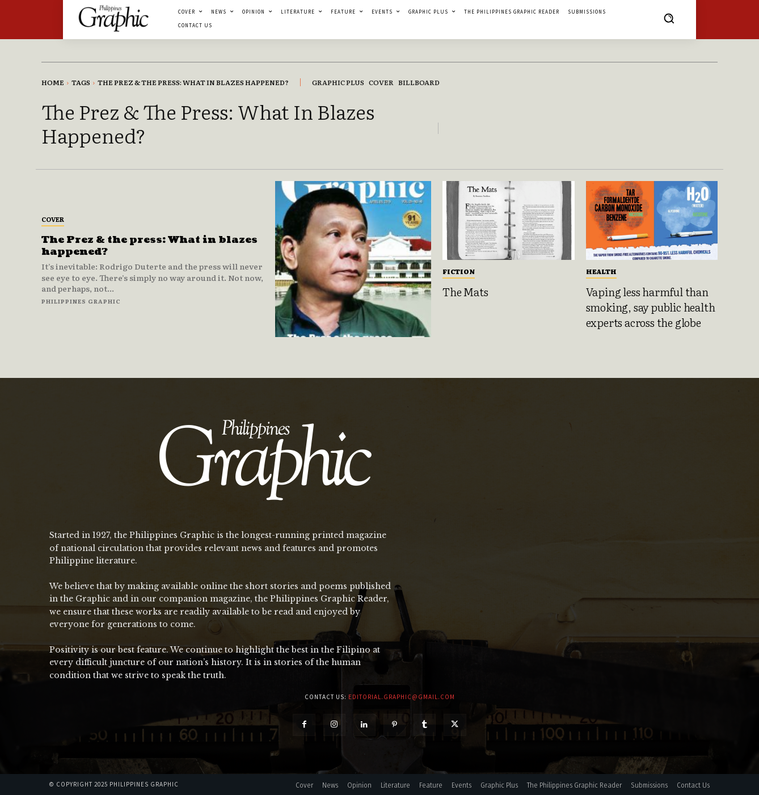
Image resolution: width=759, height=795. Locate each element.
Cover (52, 219)
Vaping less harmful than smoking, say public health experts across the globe (650, 307)
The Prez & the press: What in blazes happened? (150, 246)
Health (601, 271)
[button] (668, 18)
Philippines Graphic (81, 301)
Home (52, 82)
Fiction (458, 271)
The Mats (465, 292)
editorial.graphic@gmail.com (401, 697)
